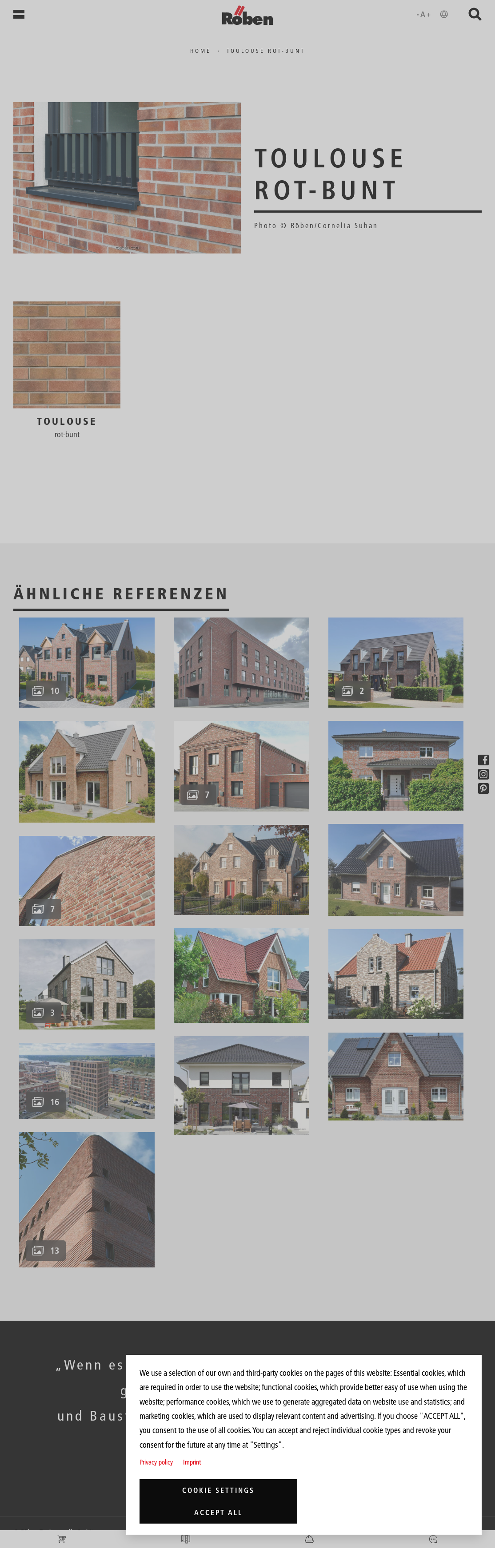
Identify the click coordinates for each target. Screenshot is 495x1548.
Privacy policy (156, 1462)
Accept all (218, 1512)
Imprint (192, 1462)
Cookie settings (218, 1490)
